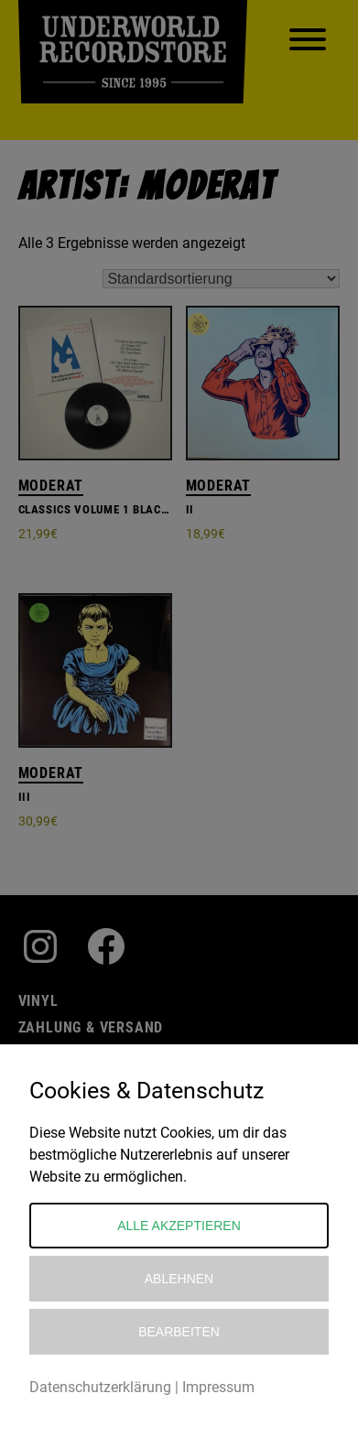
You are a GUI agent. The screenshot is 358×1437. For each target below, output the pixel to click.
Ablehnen (179, 1278)
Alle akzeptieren (179, 1225)
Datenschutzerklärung (100, 1387)
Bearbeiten (179, 1331)
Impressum (218, 1387)
